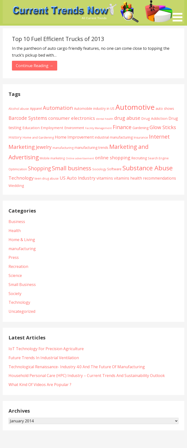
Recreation (18, 266)
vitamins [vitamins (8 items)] (104, 178)
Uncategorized (22, 311)
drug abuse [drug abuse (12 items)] (127, 118)
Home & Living (22, 239)
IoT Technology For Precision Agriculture (46, 348)
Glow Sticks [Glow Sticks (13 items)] (163, 127)
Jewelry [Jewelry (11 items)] (44, 147)
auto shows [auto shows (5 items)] (165, 108)
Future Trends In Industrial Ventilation (44, 357)
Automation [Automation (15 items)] (58, 107)
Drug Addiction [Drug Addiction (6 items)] (154, 118)
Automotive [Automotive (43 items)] (135, 107)
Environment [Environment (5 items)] (74, 127)
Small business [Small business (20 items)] (71, 168)
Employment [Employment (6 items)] (52, 127)
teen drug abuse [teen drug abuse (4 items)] (47, 178)
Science (15, 275)
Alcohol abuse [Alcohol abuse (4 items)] (19, 109)
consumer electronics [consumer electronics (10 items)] (71, 118)
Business (17, 221)
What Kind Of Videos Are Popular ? (40, 384)
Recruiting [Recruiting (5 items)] (139, 158)
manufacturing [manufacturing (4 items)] (63, 148)
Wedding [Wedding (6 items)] (16, 185)
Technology (19, 302)
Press (14, 257)
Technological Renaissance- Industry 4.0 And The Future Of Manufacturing (77, 366)
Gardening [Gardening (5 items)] (140, 127)
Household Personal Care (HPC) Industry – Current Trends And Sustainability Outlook (87, 375)
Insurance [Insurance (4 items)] (141, 137)
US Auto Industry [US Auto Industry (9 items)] (77, 178)
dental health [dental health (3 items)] (104, 119)
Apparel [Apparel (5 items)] (36, 108)
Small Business (22, 284)
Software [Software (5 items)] (114, 169)
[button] (179, 11)
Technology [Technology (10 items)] (21, 178)
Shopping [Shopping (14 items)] (39, 168)
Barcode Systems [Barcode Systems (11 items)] (28, 118)
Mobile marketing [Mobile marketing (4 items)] (52, 158)
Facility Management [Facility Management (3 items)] (98, 128)
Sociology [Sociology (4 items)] (99, 169)
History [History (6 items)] (15, 137)
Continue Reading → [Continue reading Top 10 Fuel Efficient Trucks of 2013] (34, 65)
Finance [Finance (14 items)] (122, 127)
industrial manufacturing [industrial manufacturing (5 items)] (114, 137)
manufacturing (22, 248)
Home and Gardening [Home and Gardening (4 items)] (38, 137)
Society (15, 293)
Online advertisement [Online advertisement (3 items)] (80, 158)
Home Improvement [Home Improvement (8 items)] (74, 137)
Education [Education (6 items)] (31, 127)
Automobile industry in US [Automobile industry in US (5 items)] (94, 108)
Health (15, 230)
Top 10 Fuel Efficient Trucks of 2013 (58, 39)
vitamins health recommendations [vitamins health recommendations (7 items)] (145, 178)
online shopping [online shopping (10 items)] (112, 157)
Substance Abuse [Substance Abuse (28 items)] (147, 167)
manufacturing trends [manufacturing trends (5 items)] (91, 147)
